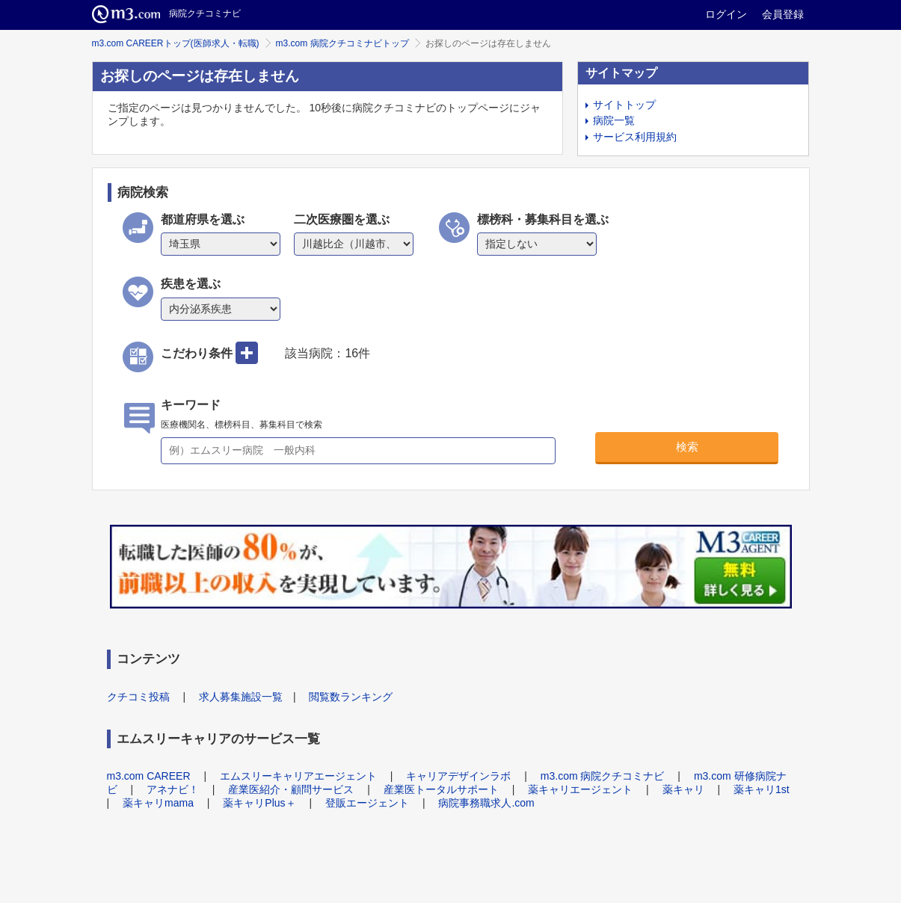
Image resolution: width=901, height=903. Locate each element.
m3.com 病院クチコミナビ (603, 776)
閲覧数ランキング (351, 697)
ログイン (726, 14)
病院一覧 (614, 120)
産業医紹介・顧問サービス (291, 789)
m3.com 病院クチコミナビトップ (342, 43)
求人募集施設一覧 (241, 697)
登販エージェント (367, 803)
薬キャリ (683, 789)
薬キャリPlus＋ (259, 803)
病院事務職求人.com (486, 803)
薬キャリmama (158, 803)
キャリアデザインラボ (458, 776)
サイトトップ (624, 105)
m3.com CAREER (149, 776)
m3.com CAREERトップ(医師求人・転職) (175, 43)
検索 (687, 446)
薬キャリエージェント (580, 789)
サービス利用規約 (635, 137)
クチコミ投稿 (138, 697)
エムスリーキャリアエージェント (298, 776)
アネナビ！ (173, 789)
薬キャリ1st (762, 789)
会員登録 (783, 14)
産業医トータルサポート (441, 789)
